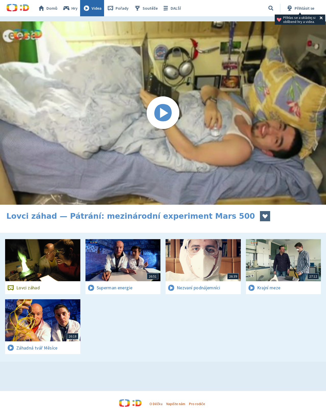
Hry (70, 8)
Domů (47, 8)
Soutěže (146, 8)
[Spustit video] (163, 113)
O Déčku (155, 403)
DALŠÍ (171, 8)
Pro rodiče (197, 403)
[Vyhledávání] (271, 8)
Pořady (118, 8)
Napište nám (175, 403)
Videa (92, 8)
